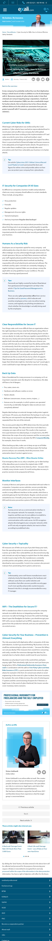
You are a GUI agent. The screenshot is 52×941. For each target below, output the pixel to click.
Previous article (27, 807)
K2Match (5, 897)
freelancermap (7, 886)
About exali (6, 929)
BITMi (4, 891)
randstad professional (9, 880)
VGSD (4, 908)
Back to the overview (9, 86)
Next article (25, 820)
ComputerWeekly (42, 438)
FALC (3, 918)
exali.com (26, 9)
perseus (24, 298)
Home (4, 32)
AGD (3, 913)
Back (26, 813)
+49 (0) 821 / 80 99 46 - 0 (36, 2)
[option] (13, 842)
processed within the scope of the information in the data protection (26, 871)
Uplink (4, 902)
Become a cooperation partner (13, 924)
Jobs (3, 935)
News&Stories (11, 32)
